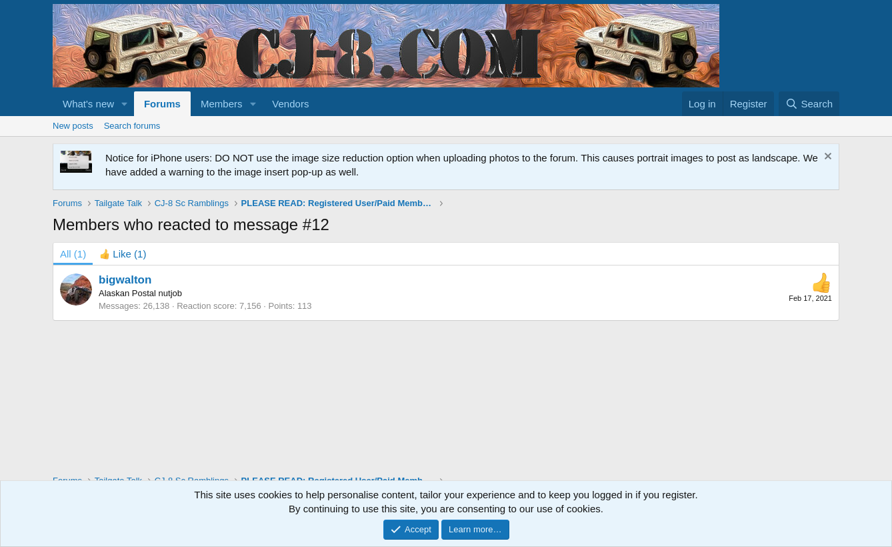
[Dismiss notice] (826, 158)
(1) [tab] (73, 253)
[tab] (123, 254)
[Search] (809, 103)
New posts (73, 126)
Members (222, 103)
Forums (162, 103)
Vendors (290, 103)
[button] (124, 103)
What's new (88, 103)
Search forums (132, 126)
